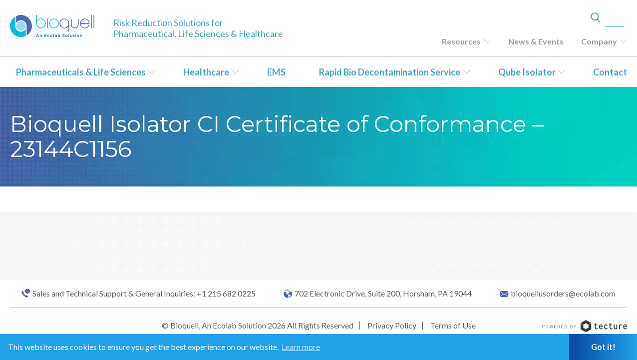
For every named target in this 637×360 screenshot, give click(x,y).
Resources (461, 41)
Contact (610, 72)
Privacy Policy (391, 325)
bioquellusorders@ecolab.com (563, 293)
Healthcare (206, 72)
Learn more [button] (301, 347)
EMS (276, 72)
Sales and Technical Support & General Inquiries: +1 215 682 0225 (144, 293)
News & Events (536, 41)
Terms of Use (453, 325)
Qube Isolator (527, 72)
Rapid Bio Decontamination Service (389, 72)
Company (599, 41)
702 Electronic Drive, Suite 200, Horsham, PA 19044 (383, 293)
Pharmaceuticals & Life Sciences (81, 72)
